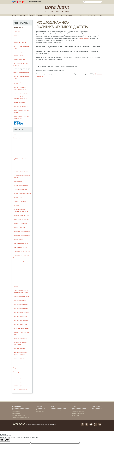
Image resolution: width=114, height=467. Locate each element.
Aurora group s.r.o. (96, 410)
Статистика (92, 15)
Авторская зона (40, 411)
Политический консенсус (20, 304)
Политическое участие (20, 324)
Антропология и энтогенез (21, 146)
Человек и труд (17, 386)
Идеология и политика (20, 189)
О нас (14, 15)
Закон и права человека (20, 185)
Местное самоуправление (21, 219)
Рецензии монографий (20, 390)
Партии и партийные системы (22, 273)
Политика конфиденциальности (20, 417)
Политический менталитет (21, 312)
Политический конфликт (20, 308)
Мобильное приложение (78, 413)
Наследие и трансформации (21, 231)
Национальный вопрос (20, 247)
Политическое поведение (20, 320)
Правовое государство (19, 338)
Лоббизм (16, 205)
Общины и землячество (20, 265)
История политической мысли (22, 193)
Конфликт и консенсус (19, 201)
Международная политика (21, 215)
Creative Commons (83, 38)
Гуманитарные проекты (20, 168)
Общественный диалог (20, 261)
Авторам (40, 15)
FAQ (101, 15)
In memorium (17, 138)
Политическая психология (21, 281)
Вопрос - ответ (75, 415)
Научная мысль (18, 239)
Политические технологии (21, 296)
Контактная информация (18, 415)
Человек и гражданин (19, 378)
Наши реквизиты (16, 411)
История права (17, 197)
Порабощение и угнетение (21, 328)
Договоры (51, 15)
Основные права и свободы (21, 269)
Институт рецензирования (58, 410)
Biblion (15, 134)
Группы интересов (18, 164)
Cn (24, 1)
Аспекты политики (18, 150)
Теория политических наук (21, 368)
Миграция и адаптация (20, 223)
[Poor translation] (7, 440)
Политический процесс (20, 316)
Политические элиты (19, 300)
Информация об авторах (20, 106)
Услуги (81, 15)
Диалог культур (17, 181)
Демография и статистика (21, 172)
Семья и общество (18, 358)
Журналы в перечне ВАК (78, 411)
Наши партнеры (16, 413)
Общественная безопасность (21, 251)
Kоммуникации (17, 142)
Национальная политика (20, 243)
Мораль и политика (19, 227)
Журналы (23, 15)
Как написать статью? (77, 410)
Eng (20, 1)
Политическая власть (19, 277)
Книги (32, 15)
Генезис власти (17, 154)
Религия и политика (19, 348)
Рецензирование (67, 15)
